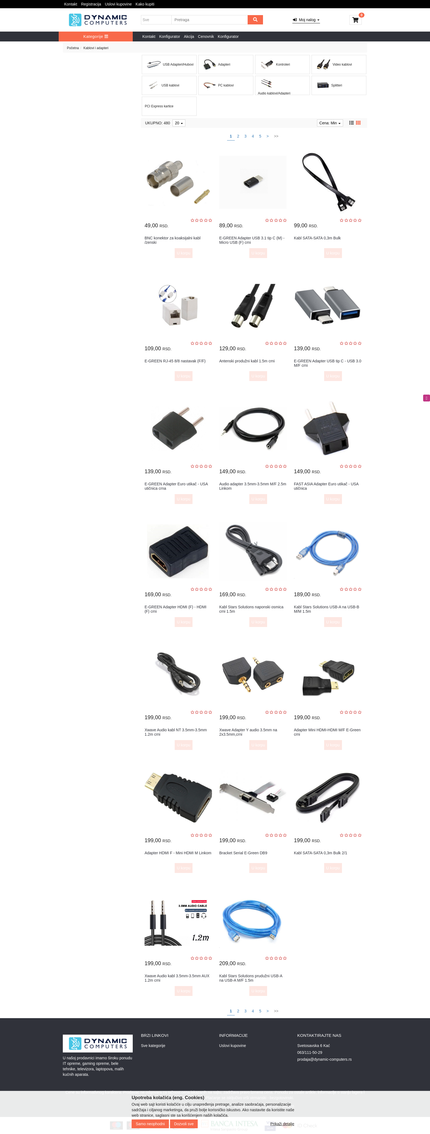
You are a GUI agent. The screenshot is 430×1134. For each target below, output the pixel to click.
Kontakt (70, 4)
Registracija (91, 4)
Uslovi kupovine (118, 4)
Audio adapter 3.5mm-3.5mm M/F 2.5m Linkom (252, 486)
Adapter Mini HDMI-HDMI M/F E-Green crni (327, 732)
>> (276, 136)
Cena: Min (330, 123)
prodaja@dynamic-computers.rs (324, 1059)
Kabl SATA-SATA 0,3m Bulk (317, 238)
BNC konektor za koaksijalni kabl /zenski (172, 240)
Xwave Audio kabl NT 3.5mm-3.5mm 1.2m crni (176, 732)
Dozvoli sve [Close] (184, 1124)
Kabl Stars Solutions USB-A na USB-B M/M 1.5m (326, 609)
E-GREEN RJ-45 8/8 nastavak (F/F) (175, 361)
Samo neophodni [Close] (150, 1124)
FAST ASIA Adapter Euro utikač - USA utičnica (326, 486)
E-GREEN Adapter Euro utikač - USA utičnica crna (176, 486)
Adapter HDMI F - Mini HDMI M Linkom (178, 853)
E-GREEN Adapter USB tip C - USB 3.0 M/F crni (327, 363)
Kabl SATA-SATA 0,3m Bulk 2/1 (320, 853)
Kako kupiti (144, 4)
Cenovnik (206, 36)
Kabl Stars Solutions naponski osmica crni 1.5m (251, 609)
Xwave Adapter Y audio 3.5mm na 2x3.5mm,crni (248, 732)
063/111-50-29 (309, 1052)
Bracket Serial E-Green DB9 (243, 853)
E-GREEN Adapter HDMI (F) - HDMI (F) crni (175, 609)
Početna (73, 48)
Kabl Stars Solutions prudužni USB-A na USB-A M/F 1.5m (250, 978)
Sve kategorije (153, 1045)
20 (179, 123)
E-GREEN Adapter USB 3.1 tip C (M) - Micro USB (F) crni (251, 240)
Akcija (189, 36)
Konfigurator (169, 36)
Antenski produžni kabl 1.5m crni (247, 361)
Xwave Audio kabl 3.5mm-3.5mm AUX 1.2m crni (177, 978)
